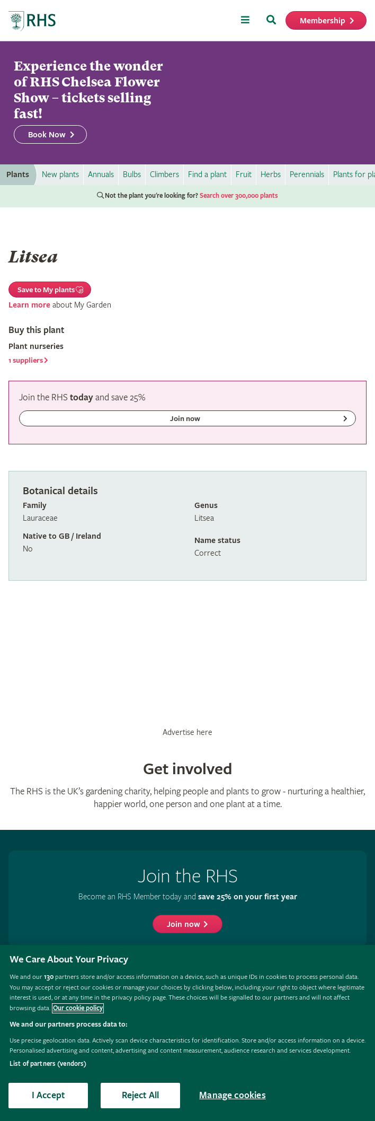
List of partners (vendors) (48, 1064)
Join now (183, 924)
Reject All (140, 1095)
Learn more (29, 305)
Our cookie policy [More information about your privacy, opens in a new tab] (78, 1008)
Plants (17, 175)
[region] (187, 1033)
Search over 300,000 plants (239, 196)
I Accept (48, 1095)
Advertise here (187, 732)
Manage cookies (232, 1095)
